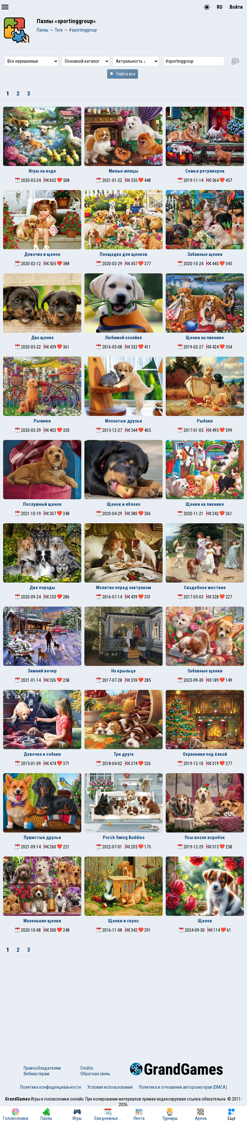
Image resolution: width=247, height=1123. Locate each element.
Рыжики (42, 421)
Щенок (205, 921)
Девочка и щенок (42, 254)
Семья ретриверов (205, 171)
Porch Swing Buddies (124, 837)
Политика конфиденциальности (50, 1087)
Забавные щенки (205, 254)
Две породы (42, 587)
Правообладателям (42, 1068)
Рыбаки (205, 421)
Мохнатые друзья (123, 421)
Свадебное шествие (205, 587)
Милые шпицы (123, 171)
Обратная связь (95, 1074)
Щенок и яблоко (123, 504)
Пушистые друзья (42, 837)
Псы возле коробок (205, 837)
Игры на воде (42, 171)
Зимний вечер (42, 671)
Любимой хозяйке (123, 337)
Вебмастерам (36, 1074)
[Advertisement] (123, 1003)
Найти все (122, 74)
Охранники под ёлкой (205, 754)
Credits (86, 1068)
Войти (236, 7)
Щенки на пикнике (205, 337)
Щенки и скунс (123, 921)
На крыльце (123, 671)
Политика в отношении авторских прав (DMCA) (183, 1087)
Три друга (124, 754)
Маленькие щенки (42, 921)
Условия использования (110, 1087)
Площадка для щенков (123, 254)
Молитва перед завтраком (123, 587)
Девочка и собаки (42, 754)
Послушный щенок (42, 504)
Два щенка (42, 337)
